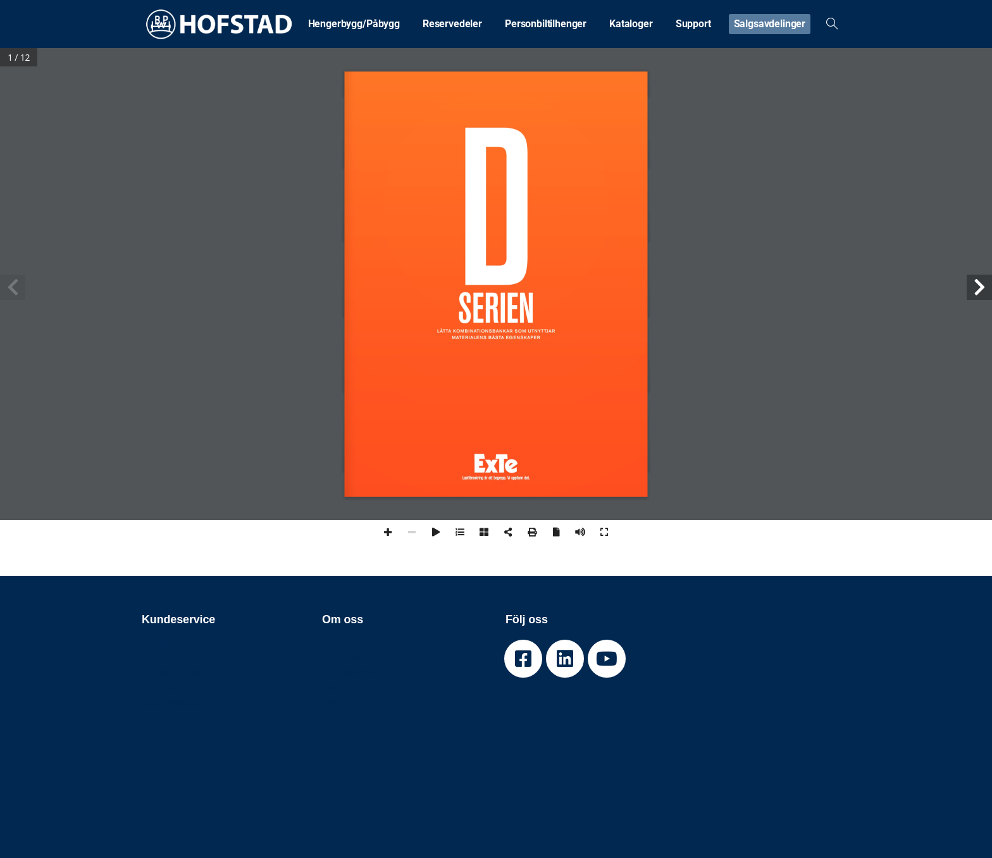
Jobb (334, 686)
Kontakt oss (171, 672)
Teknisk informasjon (192, 657)
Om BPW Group (360, 657)
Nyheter (162, 686)
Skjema (161, 643)
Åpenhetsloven (359, 701)
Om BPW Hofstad (365, 643)
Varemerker (351, 672)
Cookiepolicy (174, 701)
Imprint (160, 716)
